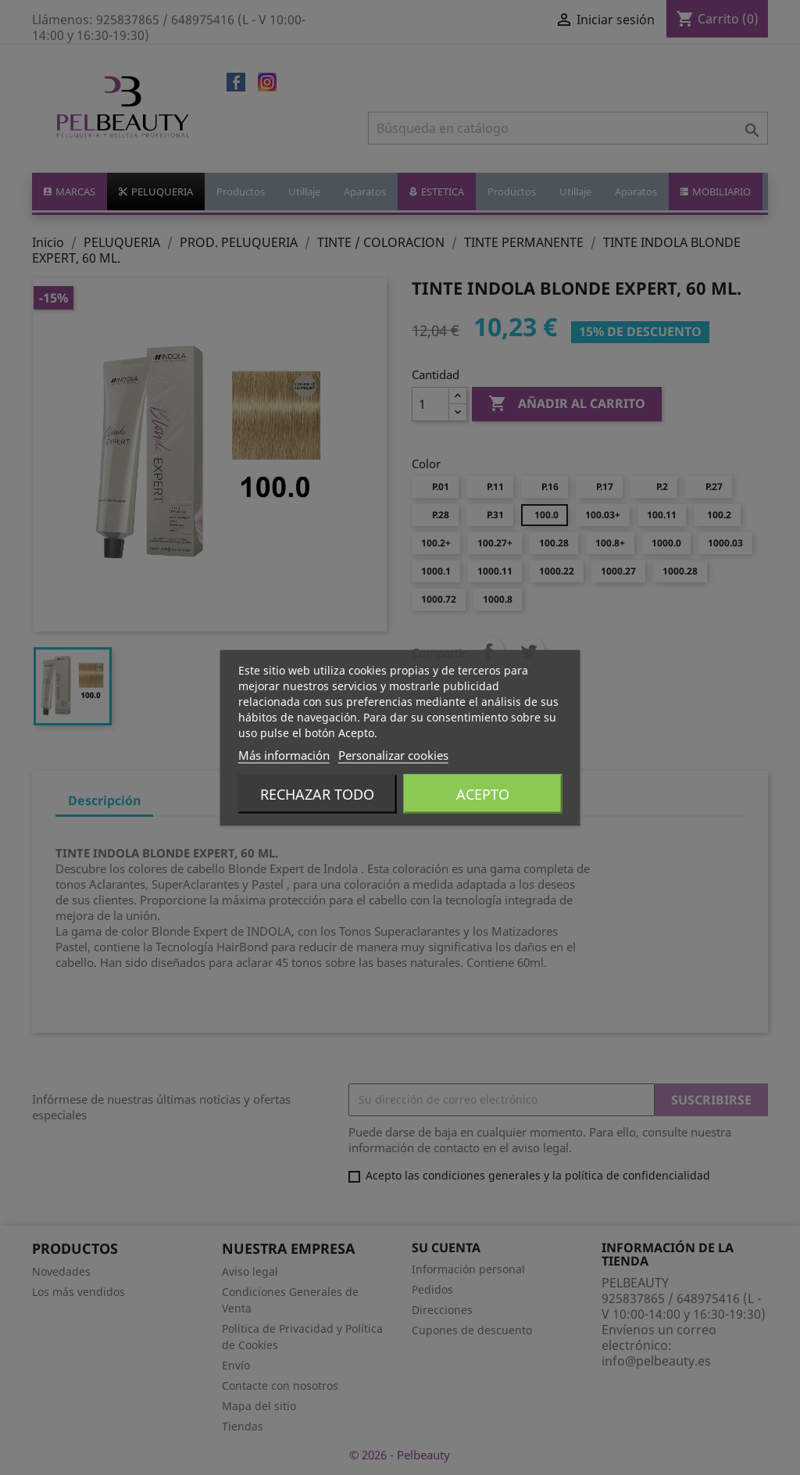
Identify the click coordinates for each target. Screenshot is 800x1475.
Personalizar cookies (393, 754)
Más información (284, 754)
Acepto (482, 793)
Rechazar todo (317, 793)
